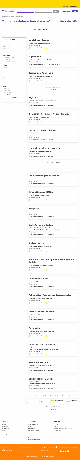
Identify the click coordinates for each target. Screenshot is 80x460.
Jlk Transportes (38, 243)
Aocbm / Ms (36, 328)
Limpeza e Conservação (36, 381)
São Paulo (4, 424)
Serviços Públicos (58, 430)
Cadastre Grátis (67, 11)
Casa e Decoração (32, 437)
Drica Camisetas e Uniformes (45, 130)
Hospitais (56, 426)
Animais (30, 426)
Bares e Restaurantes (33, 432)
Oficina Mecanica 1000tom (43, 192)
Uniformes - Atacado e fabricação (39, 133)
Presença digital (25, 452)
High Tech (35, 97)
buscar (56, 11)
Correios (56, 424)
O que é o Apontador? (7, 449)
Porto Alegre (5, 434)
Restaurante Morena (41, 362)
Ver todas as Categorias (34, 439)
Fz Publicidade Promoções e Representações (52, 295)
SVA (22, 450)
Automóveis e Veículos (33, 430)
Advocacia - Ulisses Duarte (44, 344)
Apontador (4, 16)
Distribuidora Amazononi (43, 73)
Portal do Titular (44, 450)
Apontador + (24, 449)
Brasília (4, 430)
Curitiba (4, 432)
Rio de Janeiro (5, 426)
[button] (52, 405)
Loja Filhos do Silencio (41, 40)
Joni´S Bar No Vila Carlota (43, 225)
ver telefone (53, 48)
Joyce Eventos (38, 56)
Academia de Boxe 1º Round (44, 311)
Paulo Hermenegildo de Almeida (46, 175)
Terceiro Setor (57, 432)
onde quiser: (37, 9)
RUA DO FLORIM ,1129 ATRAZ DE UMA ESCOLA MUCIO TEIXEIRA (45, 227)
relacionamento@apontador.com (68, 449)
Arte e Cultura (31, 428)
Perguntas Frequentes (7, 450)
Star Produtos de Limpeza (43, 379)
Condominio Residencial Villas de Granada (51, 114)
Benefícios (30, 436)
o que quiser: (19, 9)
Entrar (75, 11)
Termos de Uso (5, 452)
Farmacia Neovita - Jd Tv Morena (47, 148)
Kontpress (36, 208)
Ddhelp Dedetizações (41, 278)
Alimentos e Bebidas (33, 424)
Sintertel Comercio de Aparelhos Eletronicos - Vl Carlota (53, 260)
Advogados (33, 347)
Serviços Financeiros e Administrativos (63, 428)
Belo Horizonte (5, 428)
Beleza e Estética (32, 434)
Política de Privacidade (46, 449)
